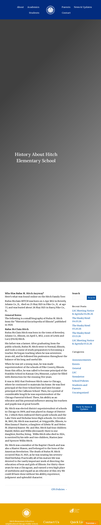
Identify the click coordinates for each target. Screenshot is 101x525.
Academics (33, 7)
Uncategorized (80, 392)
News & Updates (83, 7)
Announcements (81, 359)
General (76, 368)
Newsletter (78, 376)
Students (34, 12)
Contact (66, 12)
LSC (74, 372)
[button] (84, 408)
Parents (66, 7)
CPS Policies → (59, 489)
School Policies (80, 380)
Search (76, 293)
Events (76, 364)
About (20, 7)
